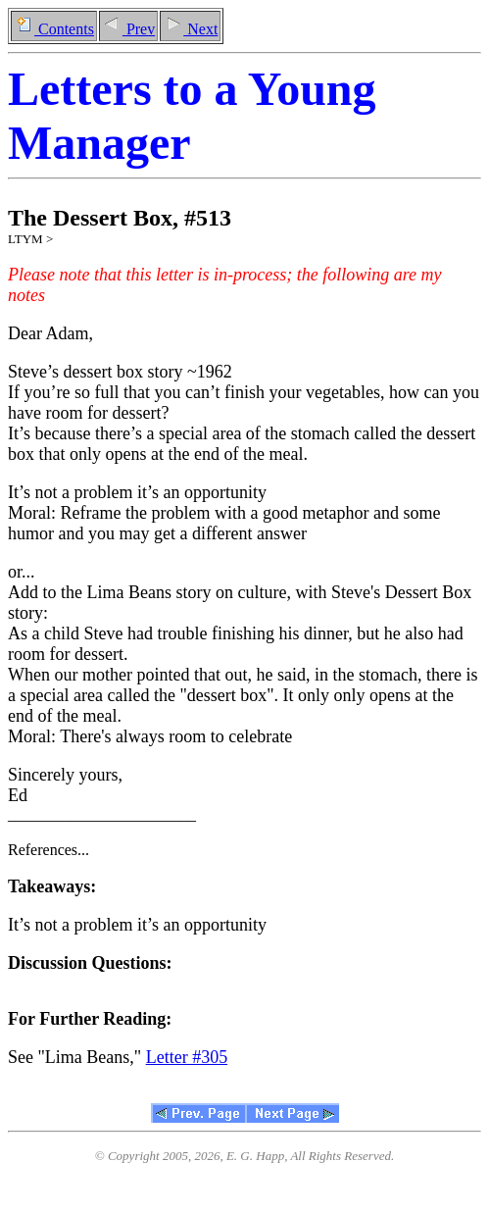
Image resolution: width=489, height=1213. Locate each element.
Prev (128, 29)
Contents (54, 29)
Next (190, 29)
